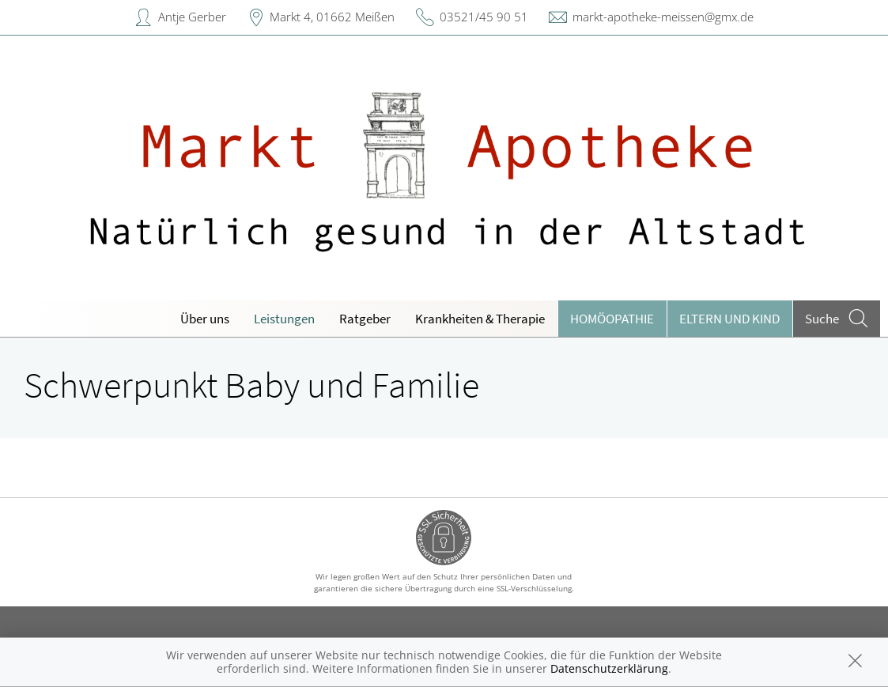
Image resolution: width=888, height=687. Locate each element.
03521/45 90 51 (484, 17)
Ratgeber (365, 318)
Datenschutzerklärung (609, 668)
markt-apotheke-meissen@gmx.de (663, 17)
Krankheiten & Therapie (480, 318)
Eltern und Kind (729, 318)
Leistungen (284, 318)
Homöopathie (612, 318)
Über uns (204, 318)
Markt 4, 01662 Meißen (332, 17)
